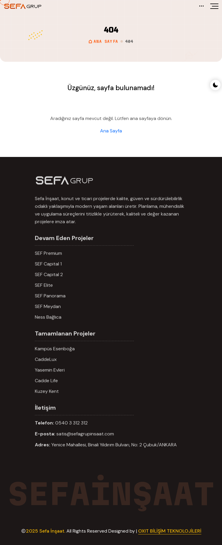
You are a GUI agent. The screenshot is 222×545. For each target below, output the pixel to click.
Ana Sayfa (111, 131)
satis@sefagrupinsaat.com (85, 441)
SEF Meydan (48, 313)
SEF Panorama (50, 303)
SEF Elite (44, 292)
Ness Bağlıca (48, 324)
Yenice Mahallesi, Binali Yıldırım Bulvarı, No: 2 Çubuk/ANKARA (114, 452)
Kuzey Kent (47, 398)
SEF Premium (48, 260)
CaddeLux (46, 366)
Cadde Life (46, 388)
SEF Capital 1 (48, 271)
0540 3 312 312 (71, 430)
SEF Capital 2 (49, 281)
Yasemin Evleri (50, 377)
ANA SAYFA (103, 41)
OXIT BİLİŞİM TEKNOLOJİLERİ (169, 531)
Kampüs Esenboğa (55, 356)
